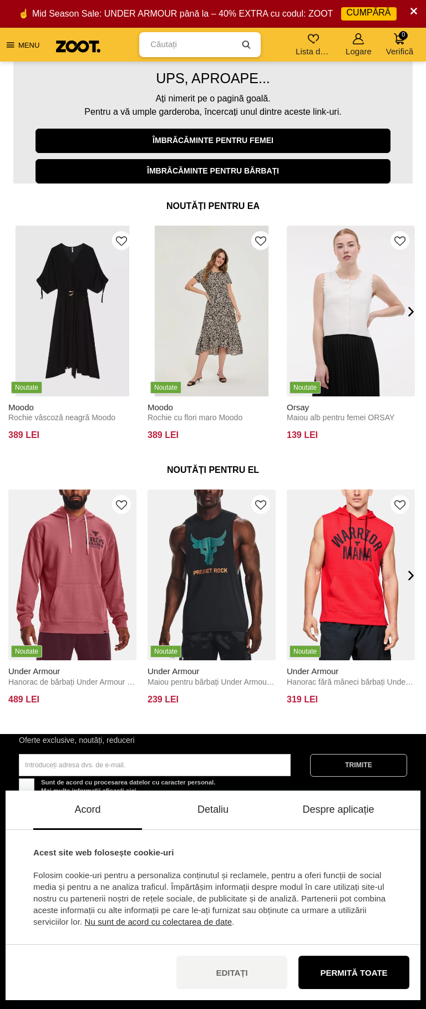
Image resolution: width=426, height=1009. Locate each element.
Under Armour (34, 671)
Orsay (298, 407)
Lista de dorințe (314, 44)
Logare (359, 44)
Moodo (21, 407)
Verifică (399, 43)
